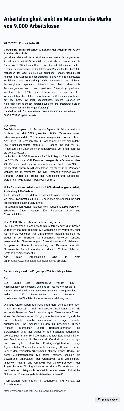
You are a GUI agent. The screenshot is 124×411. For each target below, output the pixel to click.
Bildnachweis (110, 399)
